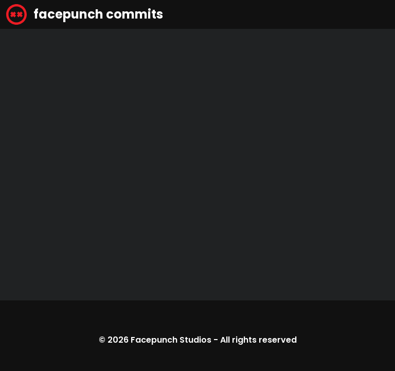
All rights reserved (258, 340)
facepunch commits (84, 14)
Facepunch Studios (171, 340)
